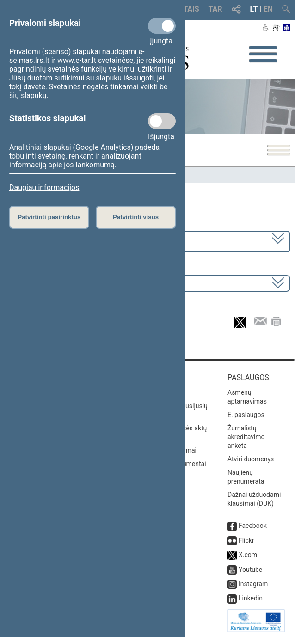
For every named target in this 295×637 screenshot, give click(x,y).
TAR (215, 9)
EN (268, 9)
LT (254, 9)
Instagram (253, 584)
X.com (248, 554)
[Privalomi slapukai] (162, 26)
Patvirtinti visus (136, 217)
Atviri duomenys (250, 459)
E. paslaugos (245, 414)
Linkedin (251, 598)
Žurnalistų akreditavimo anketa (246, 436)
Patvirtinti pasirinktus (49, 217)
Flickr (246, 540)
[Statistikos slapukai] (162, 121)
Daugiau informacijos (44, 187)
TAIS (191, 9)
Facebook (253, 525)
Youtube (250, 569)
